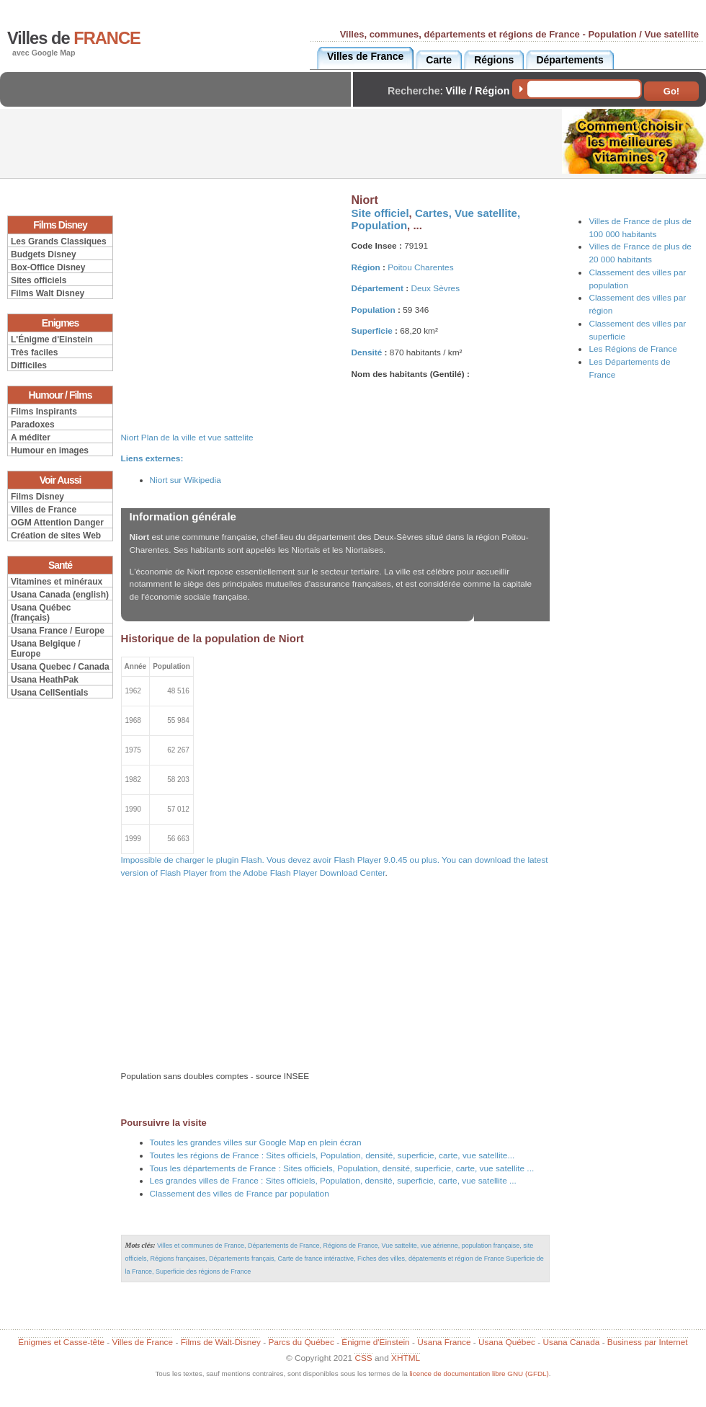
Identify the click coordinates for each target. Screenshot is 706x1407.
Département (377, 288)
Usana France (443, 1342)
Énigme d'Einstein (375, 1342)
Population (380, 225)
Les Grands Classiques (59, 241)
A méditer (30, 437)
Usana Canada (570, 1342)
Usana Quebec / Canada (60, 667)
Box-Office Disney (48, 267)
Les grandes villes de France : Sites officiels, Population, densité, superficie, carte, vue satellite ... (333, 1181)
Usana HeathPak (45, 680)
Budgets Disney (43, 254)
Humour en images (50, 450)
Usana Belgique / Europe (46, 649)
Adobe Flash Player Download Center (314, 873)
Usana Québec (506, 1342)
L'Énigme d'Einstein (52, 339)
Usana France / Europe (57, 631)
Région (366, 267)
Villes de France (43, 510)
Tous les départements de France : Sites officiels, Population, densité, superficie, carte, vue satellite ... (342, 1168)
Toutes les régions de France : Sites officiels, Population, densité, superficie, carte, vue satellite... (332, 1155)
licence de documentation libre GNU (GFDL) (478, 1373)
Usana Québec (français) (41, 613)
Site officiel (380, 213)
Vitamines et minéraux (56, 582)
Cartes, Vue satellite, (467, 213)
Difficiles (29, 365)
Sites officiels (38, 280)
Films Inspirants (44, 412)
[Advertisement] (179, 101)
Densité (367, 352)
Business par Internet (647, 1342)
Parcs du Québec (301, 1342)
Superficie (372, 331)
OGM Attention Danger (57, 523)
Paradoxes (33, 425)
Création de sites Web (56, 536)
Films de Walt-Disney (221, 1342)
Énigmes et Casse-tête (61, 1342)
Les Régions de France (632, 349)
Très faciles (34, 352)
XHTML (405, 1358)
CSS (363, 1358)
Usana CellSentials (49, 693)
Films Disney (37, 497)
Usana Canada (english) (60, 595)
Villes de (73, 38)
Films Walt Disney (47, 293)
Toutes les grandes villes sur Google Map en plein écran (256, 1142)
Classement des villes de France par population (239, 1194)
